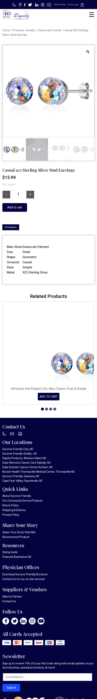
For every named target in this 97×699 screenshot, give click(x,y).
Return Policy (10, 505)
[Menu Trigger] (91, 14)
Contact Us (9, 579)
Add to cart (14, 207)
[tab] (10, 227)
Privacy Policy (10, 514)
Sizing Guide (10, 552)
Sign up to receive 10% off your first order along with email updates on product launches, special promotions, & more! (47, 665)
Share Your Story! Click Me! (18, 532)
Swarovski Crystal (49, 30)
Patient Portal (60, 5)
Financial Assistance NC (17, 556)
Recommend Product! (15, 537)
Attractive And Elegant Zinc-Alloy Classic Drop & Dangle (48, 388)
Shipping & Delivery (14, 510)
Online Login (73, 5)
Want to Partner (12, 596)
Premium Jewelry (24, 30)
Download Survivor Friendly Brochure (25, 574)
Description (11, 227)
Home (6, 30)
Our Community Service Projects (22, 500)
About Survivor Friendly (16, 495)
